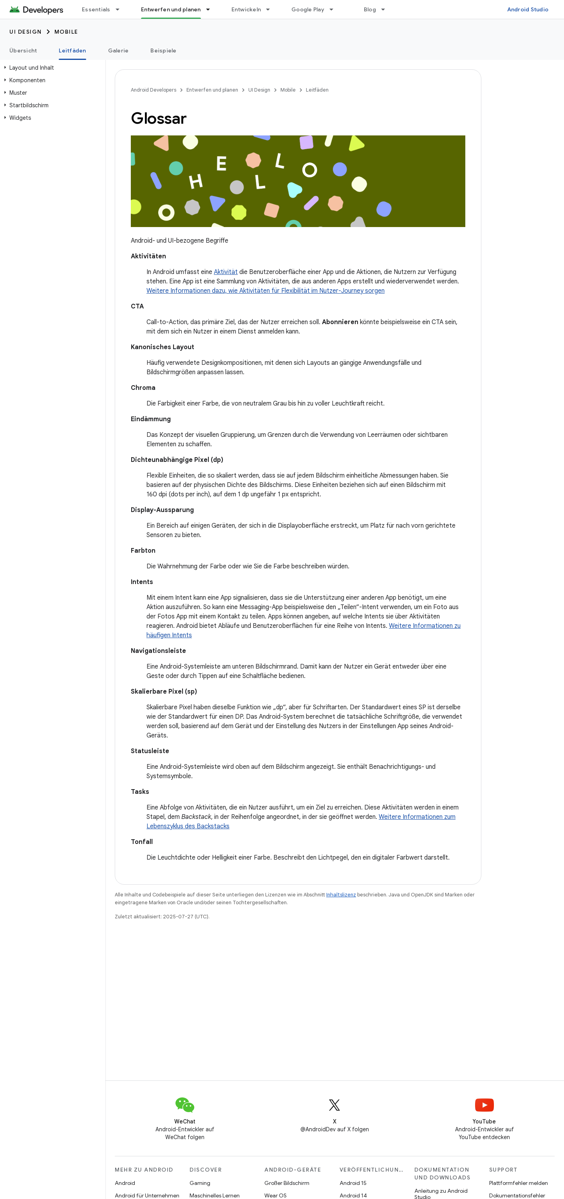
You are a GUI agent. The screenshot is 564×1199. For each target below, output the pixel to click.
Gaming (200, 1182)
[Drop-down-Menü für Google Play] (334, 9)
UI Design (25, 31)
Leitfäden (317, 90)
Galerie (118, 50)
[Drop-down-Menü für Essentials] (121, 9)
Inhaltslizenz (341, 894)
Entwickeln (246, 9)
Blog (370, 9)
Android (125, 1182)
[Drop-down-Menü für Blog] (386, 9)
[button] (51, 67)
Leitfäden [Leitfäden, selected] (72, 50)
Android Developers (153, 90)
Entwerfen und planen (212, 90)
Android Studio (528, 9)
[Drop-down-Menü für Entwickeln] (271, 9)
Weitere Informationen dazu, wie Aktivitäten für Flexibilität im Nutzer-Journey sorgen (265, 291)
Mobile (66, 31)
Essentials (96, 9)
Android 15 (353, 1182)
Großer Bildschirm (286, 1182)
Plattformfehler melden (518, 1182)
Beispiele (163, 50)
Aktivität (226, 272)
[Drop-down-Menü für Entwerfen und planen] (211, 9)
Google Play (307, 9)
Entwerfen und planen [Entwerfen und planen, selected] (171, 9)
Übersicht (23, 50)
